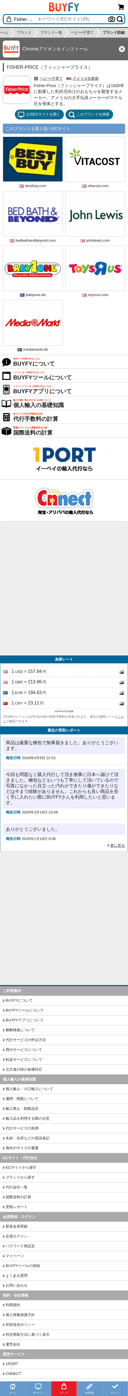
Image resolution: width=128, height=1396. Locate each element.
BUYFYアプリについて (25, 1020)
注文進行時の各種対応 (24, 1069)
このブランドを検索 (88, 114)
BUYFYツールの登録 (23, 1266)
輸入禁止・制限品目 (22, 1108)
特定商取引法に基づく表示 (28, 1334)
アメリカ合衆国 (85, 78)
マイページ (15, 1256)
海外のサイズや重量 (22, 1148)
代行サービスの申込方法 (26, 1040)
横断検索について (20, 1030)
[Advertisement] (64, 588)
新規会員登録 (17, 1226)
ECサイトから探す (21, 1167)
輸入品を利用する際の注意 (28, 1118)
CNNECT (13, 1373)
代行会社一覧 (17, 1187)
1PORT (12, 1364)
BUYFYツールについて (25, 1010)
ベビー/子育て (51, 78)
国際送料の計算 (18, 1197)
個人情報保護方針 (20, 1315)
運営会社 (13, 1344)
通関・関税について (22, 1099)
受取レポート (17, 1207)
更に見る (117, 845)
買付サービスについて (24, 1050)
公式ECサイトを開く (39, 114)
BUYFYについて (19, 1000)
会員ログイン (17, 1236)
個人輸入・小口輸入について (29, 1089)
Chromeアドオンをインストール (55, 48)
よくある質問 (17, 1275)
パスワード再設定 (20, 1246)
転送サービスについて (24, 1059)
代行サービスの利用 (22, 1128)
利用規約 (13, 1305)
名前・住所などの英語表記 (28, 1138)
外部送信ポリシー (20, 1324)
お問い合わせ (17, 1285)
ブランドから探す (20, 1177)
